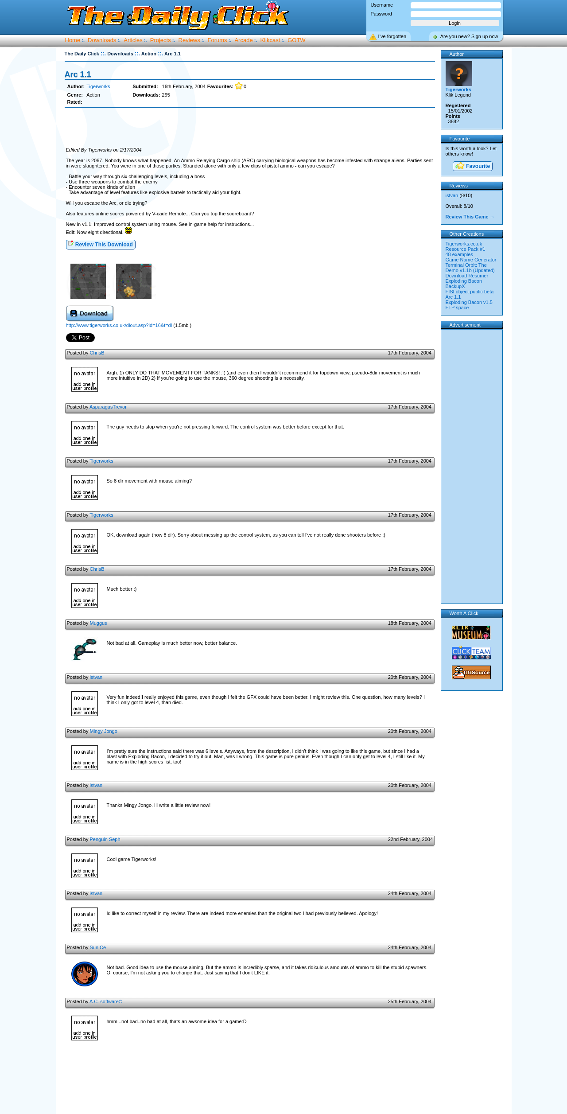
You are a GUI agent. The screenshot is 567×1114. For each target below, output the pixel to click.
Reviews (189, 40)
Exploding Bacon (464, 281)
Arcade (243, 40)
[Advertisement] (249, 127)
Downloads (102, 40)
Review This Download (100, 244)
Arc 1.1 (78, 74)
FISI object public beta (470, 291)
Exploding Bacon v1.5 (469, 302)
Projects (160, 40)
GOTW (296, 40)
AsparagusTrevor (108, 406)
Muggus (98, 623)
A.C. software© (105, 1001)
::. (103, 53)
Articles (133, 40)
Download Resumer (467, 275)
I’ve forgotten (392, 36)
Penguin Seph (104, 839)
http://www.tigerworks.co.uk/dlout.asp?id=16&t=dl (119, 325)
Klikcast (270, 40)
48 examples (459, 254)
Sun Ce (97, 947)
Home (73, 40)
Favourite (472, 166)
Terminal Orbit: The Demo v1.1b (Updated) (470, 267)
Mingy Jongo (103, 731)
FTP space (457, 307)
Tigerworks (98, 86)
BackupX (455, 286)
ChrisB (96, 352)
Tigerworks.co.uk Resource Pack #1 (465, 246)
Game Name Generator (471, 259)
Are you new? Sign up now (469, 36)
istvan (95, 677)
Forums (217, 40)
